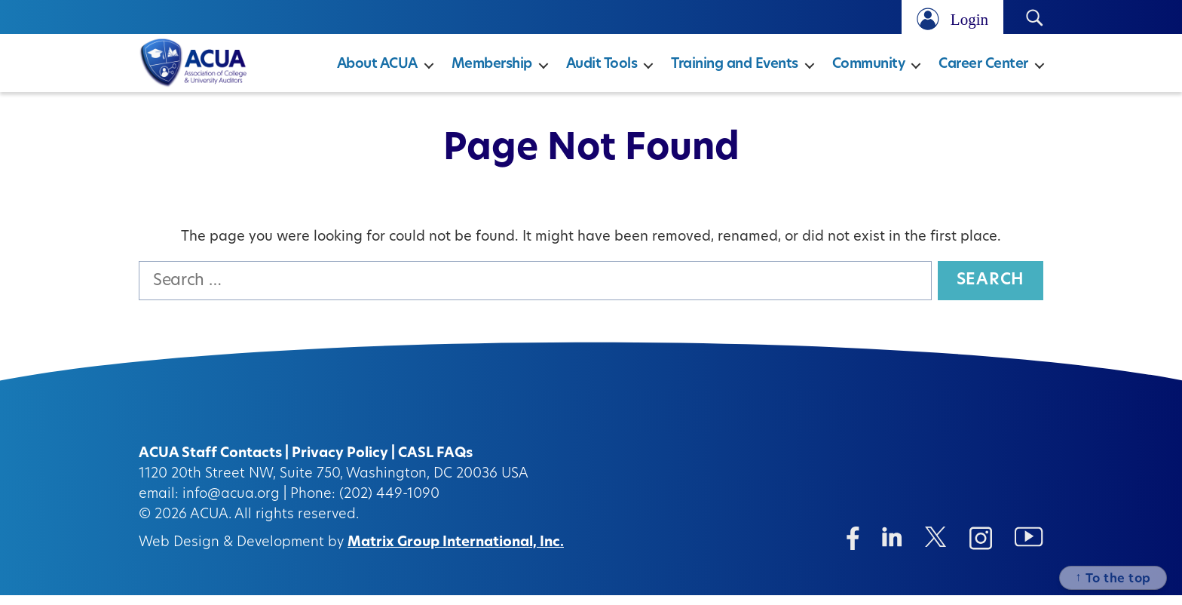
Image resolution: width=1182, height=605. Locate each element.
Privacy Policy (340, 463)
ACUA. (210, 524)
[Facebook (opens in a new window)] (853, 548)
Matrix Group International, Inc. (456, 552)
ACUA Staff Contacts (210, 463)
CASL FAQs (435, 463)
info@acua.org (231, 504)
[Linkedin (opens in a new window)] (892, 546)
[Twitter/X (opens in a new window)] (936, 546)
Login (969, 19)
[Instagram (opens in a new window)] (980, 548)
